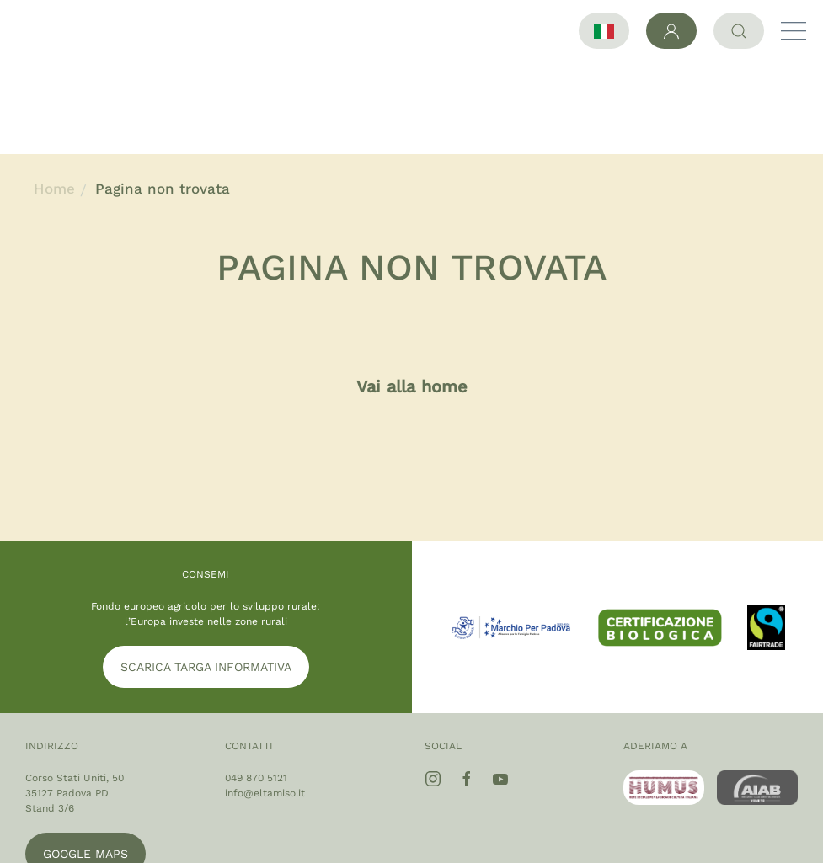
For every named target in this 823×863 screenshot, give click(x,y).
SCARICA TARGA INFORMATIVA (205, 574)
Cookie (768, 828)
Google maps (85, 761)
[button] (793, 31)
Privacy (706, 828)
